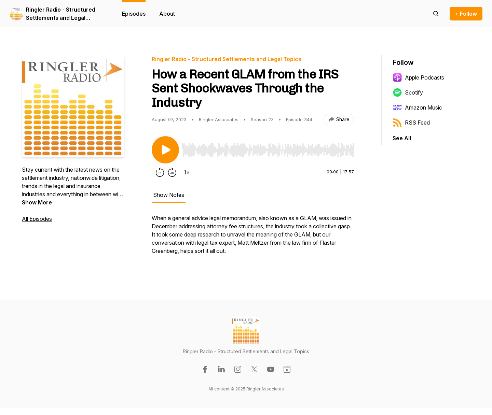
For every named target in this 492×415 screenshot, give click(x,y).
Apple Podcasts (418, 77)
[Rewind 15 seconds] (160, 172)
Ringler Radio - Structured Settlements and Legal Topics (60, 14)
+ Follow (466, 13)
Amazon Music (417, 107)
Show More (37, 202)
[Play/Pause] (165, 149)
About (167, 13)
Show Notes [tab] (168, 194)
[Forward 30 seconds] (172, 172)
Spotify (408, 92)
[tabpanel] (253, 238)
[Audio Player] (268, 148)
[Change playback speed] (186, 172)
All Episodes (37, 218)
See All (402, 138)
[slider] (268, 150)
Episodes (134, 13)
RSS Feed (411, 122)
